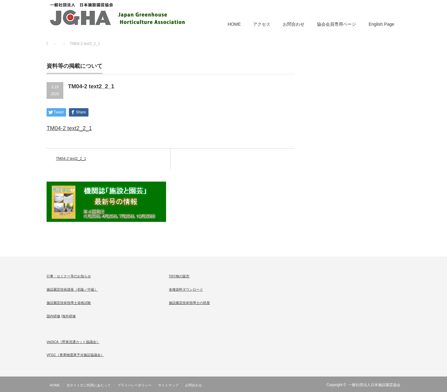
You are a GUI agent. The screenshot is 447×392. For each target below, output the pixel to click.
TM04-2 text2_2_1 (69, 128)
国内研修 (53, 316)
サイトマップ (168, 385)
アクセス (261, 24)
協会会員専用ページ (336, 24)
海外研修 (69, 316)
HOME (234, 24)
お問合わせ (294, 24)
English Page (381, 24)
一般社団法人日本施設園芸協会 (374, 385)
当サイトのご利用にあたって (88, 385)
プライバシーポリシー (134, 385)
